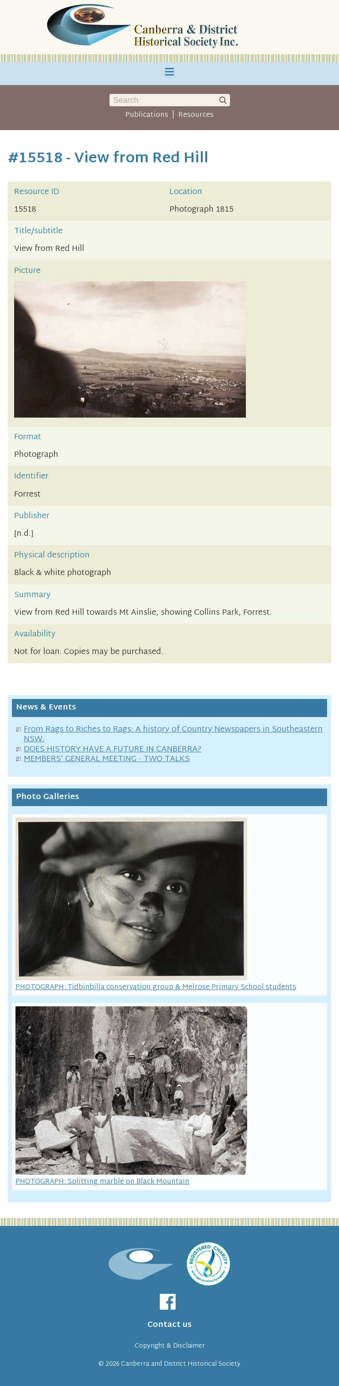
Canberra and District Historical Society (181, 1364)
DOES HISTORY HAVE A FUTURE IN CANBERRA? (112, 749)
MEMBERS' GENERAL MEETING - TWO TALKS (107, 759)
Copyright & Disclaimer (170, 1346)
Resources (196, 115)
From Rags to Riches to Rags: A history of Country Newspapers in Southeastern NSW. (173, 734)
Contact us (169, 1325)
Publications (146, 115)
